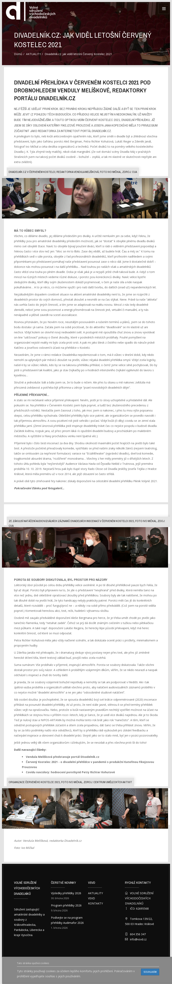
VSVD (91, 898)
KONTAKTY (95, 903)
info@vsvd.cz (138, 939)
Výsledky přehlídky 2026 (66, 893)
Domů (18, 54)
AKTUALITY (33, 54)
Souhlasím (150, 972)
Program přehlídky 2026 (66, 905)
